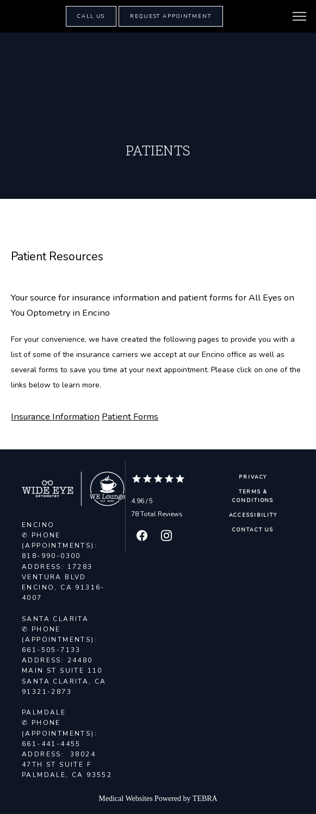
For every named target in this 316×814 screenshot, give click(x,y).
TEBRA (205, 798)
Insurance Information (55, 416)
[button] (300, 17)
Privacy (253, 477)
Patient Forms (130, 416)
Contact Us (253, 530)
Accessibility (253, 515)
